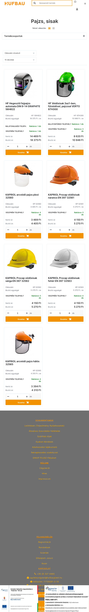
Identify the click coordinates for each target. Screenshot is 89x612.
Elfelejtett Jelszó (44, 558)
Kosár (44, 563)
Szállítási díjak (44, 436)
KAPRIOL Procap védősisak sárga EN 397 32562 (21, 279)
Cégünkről (44, 468)
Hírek (44, 473)
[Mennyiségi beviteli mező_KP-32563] (60, 313)
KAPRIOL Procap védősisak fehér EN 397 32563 (64, 279)
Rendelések (44, 547)
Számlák (44, 553)
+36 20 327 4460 (44, 574)
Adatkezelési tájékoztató (44, 447)
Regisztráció (44, 542)
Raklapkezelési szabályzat (44, 452)
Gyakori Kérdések (44, 442)
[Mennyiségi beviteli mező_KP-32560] (17, 230)
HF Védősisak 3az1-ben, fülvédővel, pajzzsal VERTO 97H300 (64, 106)
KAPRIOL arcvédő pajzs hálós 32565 (22, 363)
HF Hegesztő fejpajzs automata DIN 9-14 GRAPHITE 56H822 (23, 106)
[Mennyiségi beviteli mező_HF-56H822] (17, 146)
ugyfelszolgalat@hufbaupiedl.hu (44, 578)
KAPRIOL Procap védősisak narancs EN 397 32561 (64, 196)
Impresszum (45, 479)
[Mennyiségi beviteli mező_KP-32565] (17, 396)
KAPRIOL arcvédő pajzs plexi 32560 (22, 196)
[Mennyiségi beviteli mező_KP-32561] (60, 230)
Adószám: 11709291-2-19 (44, 581)
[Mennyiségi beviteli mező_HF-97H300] (60, 146)
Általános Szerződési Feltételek (44, 431)
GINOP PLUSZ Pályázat (44, 458)
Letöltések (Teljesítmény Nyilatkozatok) (44, 425)
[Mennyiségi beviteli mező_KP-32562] (17, 313)
